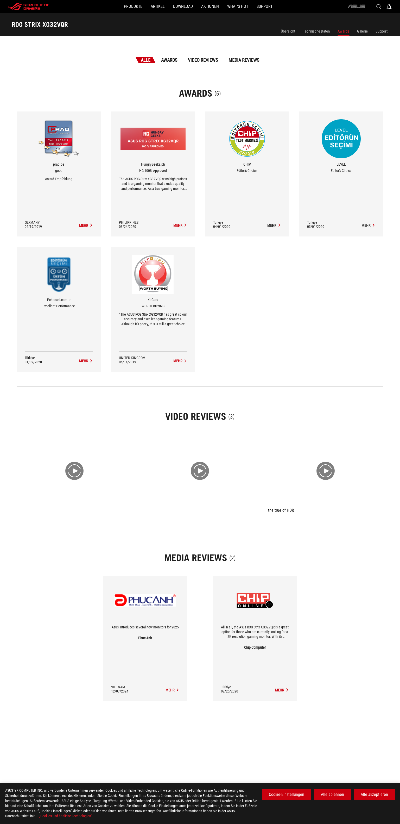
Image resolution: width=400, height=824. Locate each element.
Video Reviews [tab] (203, 60)
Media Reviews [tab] (243, 60)
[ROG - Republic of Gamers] (28, 6)
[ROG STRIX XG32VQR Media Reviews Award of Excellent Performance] (86, 361)
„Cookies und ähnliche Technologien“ (65, 816)
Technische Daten (316, 31)
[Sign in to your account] (389, 6)
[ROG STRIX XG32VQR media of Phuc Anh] (172, 690)
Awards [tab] (169, 60)
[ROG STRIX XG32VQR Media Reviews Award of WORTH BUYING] (180, 361)
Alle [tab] (145, 60)
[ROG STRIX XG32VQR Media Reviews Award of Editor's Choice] (274, 225)
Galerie (362, 31)
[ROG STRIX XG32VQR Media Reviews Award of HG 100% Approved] (180, 225)
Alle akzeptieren (374, 794)
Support (382, 31)
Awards (343, 31)
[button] (112, 6)
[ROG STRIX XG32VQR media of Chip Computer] (282, 690)
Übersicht (288, 31)
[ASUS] (356, 6)
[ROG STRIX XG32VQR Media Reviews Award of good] (86, 225)
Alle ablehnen (332, 794)
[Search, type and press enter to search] (379, 6)
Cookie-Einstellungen (286, 794)
